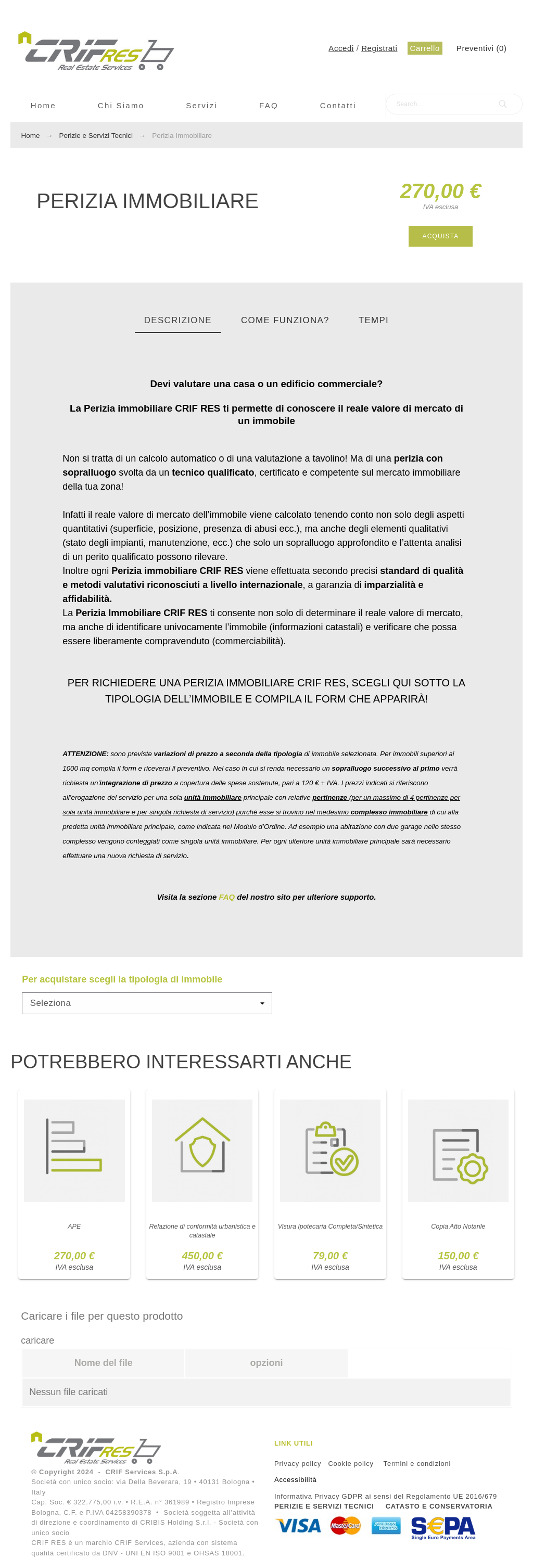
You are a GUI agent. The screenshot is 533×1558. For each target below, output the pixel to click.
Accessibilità (295, 1480)
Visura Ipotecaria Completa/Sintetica (330, 1235)
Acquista (440, 236)
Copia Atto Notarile (458, 1231)
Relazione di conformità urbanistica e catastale (202, 1235)
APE (74, 1231)
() (481, 48)
